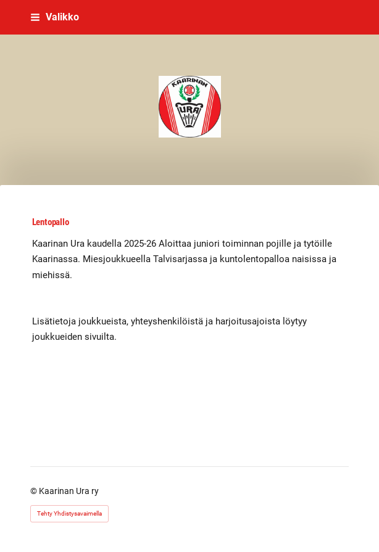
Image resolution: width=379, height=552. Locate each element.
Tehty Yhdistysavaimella (69, 513)
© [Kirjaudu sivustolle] (34, 491)
